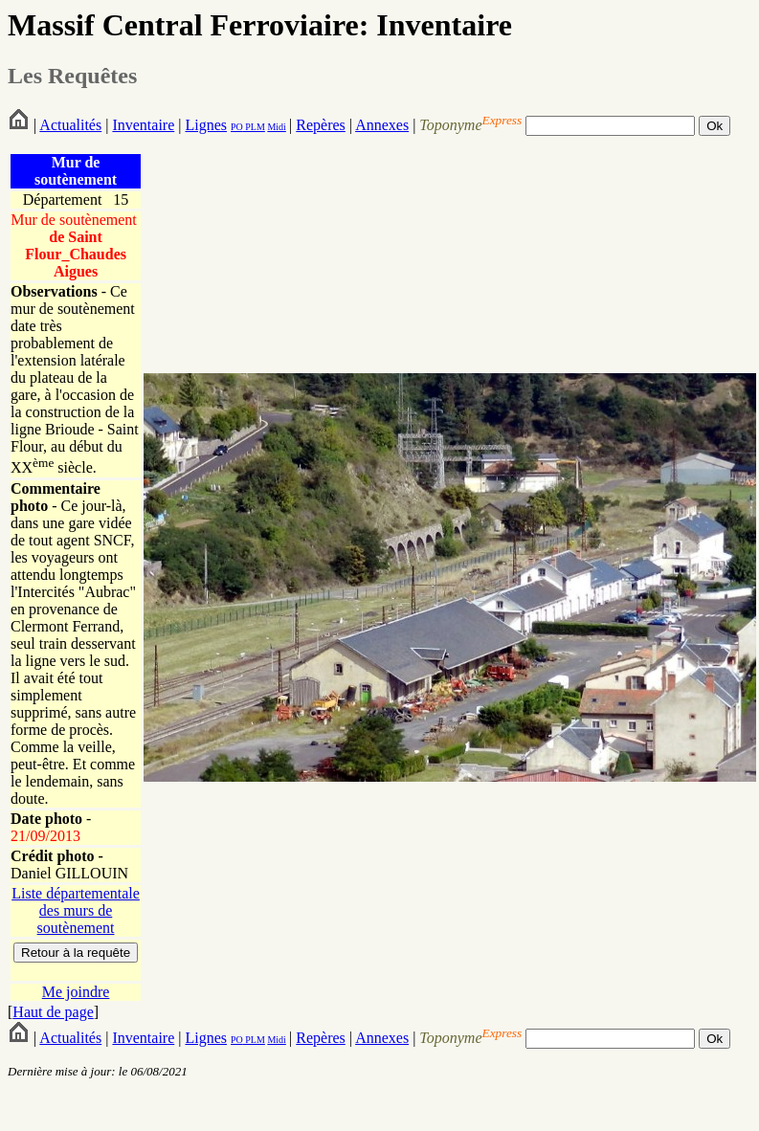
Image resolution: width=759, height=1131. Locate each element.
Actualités (70, 125)
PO (237, 127)
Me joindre (76, 992)
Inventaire (143, 125)
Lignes (206, 125)
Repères (321, 125)
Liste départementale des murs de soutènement (75, 910)
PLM (254, 127)
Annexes (382, 125)
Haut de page (52, 1012)
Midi (276, 127)
